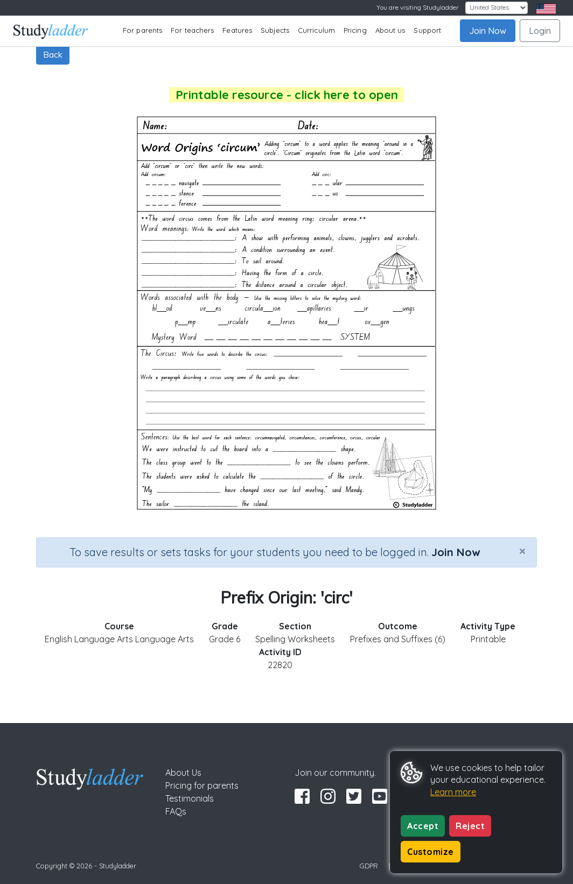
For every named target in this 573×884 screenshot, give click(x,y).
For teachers (192, 30)
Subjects (275, 30)
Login (540, 30)
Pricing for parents (202, 785)
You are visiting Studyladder (417, 7)
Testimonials (189, 798)
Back (52, 54)
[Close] (522, 551)
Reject (470, 825)
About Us (183, 772)
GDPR (369, 865)
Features (237, 30)
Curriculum (316, 30)
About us (390, 30)
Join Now (487, 30)
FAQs (175, 811)
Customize (430, 851)
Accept (422, 825)
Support (427, 30)
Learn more (453, 792)
